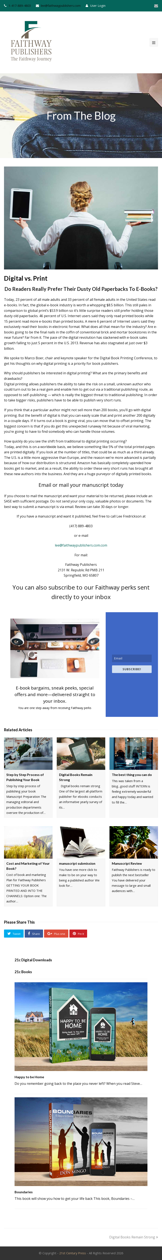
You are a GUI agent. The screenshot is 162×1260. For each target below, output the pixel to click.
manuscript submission (77, 863)
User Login (97, 5)
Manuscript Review (127, 863)
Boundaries (24, 1192)
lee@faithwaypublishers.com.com (81, 545)
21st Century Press (72, 1253)
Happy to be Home (29, 1077)
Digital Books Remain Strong (133, 1237)
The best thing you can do (132, 775)
